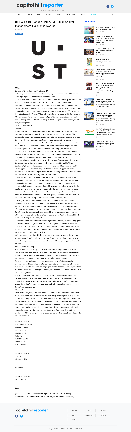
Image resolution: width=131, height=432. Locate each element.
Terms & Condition (67, 429)
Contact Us (78, 429)
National (74, 410)
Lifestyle (103, 415)
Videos (74, 419)
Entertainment (89, 415)
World (89, 410)
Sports (74, 415)
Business (103, 410)
